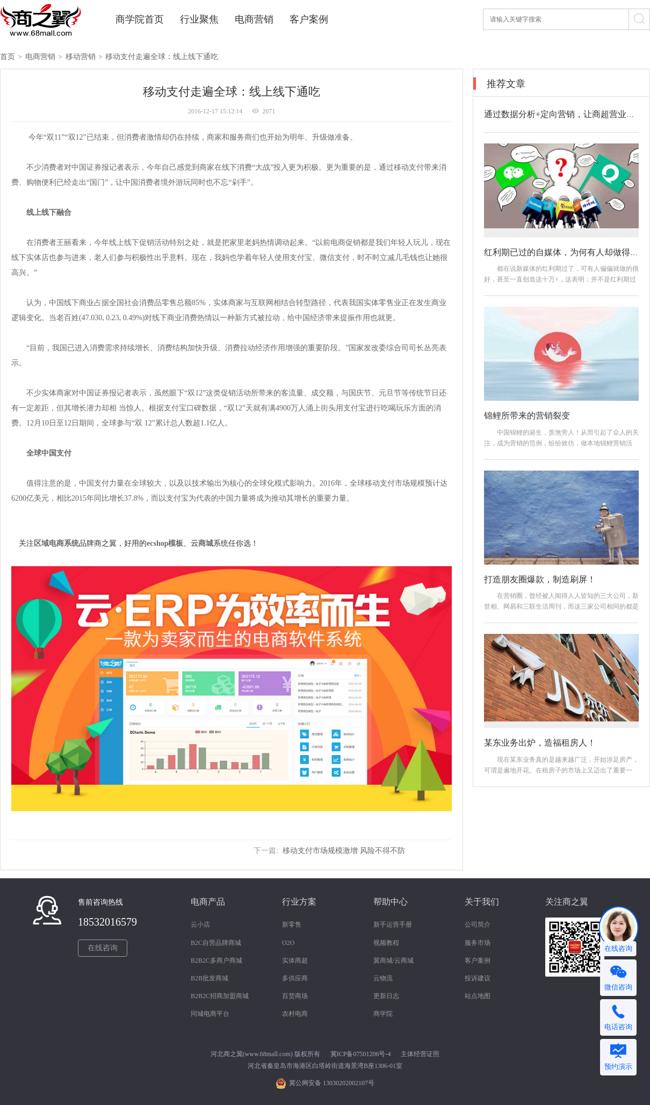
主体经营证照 (420, 1054)
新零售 (291, 924)
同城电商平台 (210, 1013)
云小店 (200, 924)
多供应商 (295, 978)
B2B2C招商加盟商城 (220, 996)
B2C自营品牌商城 (216, 943)
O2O (288, 943)
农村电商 (295, 1013)
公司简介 (477, 924)
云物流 (383, 978)
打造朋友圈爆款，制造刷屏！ (540, 579)
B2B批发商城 (209, 978)
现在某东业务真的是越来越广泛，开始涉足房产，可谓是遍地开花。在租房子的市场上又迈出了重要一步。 (561, 770)
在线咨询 (103, 948)
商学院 (383, 1013)
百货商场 (295, 996)
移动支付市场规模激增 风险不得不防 (344, 851)
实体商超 (295, 960)
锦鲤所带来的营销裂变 (527, 415)
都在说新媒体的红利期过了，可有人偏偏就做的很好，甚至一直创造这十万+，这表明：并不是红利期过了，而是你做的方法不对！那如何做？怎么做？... (561, 279)
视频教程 (386, 943)
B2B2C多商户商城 (216, 960)
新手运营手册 (392, 924)
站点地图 (477, 996)
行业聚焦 (199, 19)
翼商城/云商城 (393, 960)
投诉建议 (477, 978)
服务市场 (477, 943)
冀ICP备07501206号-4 (360, 1054)
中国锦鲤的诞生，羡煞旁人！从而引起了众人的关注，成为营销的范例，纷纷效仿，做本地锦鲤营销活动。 (561, 443)
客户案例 (309, 19)
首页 (7, 57)
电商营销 (254, 19)
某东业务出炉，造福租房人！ (540, 742)
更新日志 (386, 996)
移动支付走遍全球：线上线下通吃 (161, 57)
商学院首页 (139, 19)
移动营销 (81, 57)
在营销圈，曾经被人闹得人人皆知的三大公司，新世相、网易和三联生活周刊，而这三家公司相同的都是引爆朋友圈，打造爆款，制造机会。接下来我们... (561, 606)
